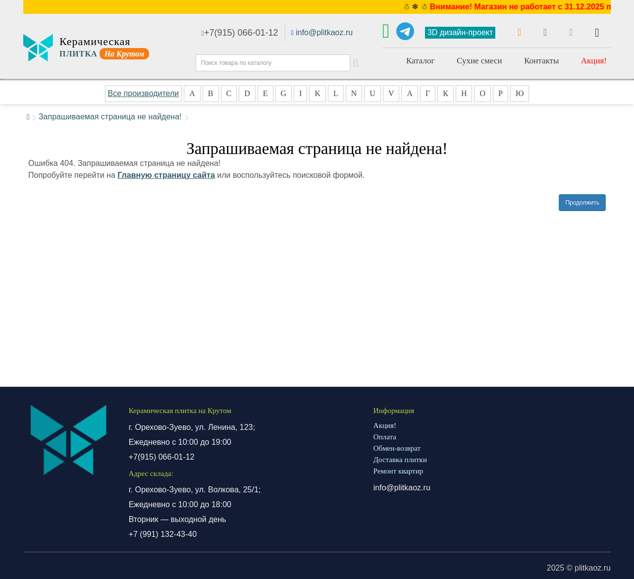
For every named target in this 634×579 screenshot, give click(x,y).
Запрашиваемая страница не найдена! (110, 116)
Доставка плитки (400, 460)
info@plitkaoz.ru (324, 32)
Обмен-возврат (397, 448)
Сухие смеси (479, 60)
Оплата (384, 437)
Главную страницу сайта (166, 175)
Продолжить (582, 202)
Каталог (420, 60)
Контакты (541, 60)
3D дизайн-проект (460, 32)
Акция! (594, 60)
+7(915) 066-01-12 (240, 33)
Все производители (143, 93)
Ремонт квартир (398, 471)
